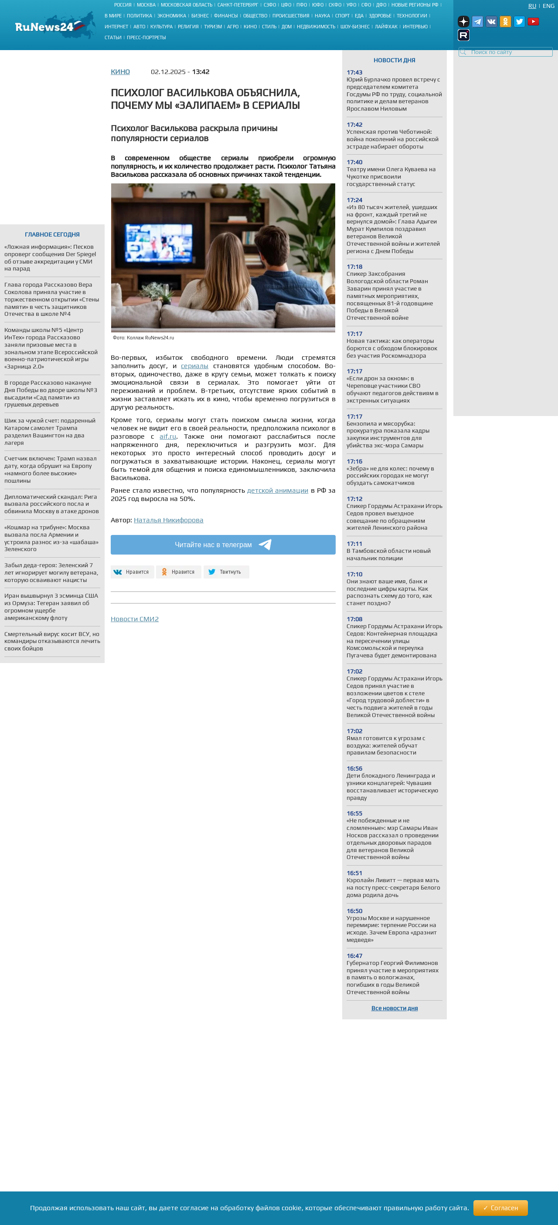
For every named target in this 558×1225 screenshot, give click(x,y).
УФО (351, 4)
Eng (549, 5)
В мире (113, 15)
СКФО (335, 4)
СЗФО (270, 4)
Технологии (412, 15)
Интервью (415, 26)
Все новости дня (394, 1008)
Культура (161, 26)
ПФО (301, 4)
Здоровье (380, 15)
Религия (188, 26)
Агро (232, 26)
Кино (250, 26)
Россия (123, 4)
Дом (287, 26)
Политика (139, 15)
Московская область (186, 4)
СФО (366, 4)
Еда (359, 15)
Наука (322, 15)
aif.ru (168, 436)
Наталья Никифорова (169, 520)
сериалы (194, 366)
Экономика (171, 15)
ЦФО (286, 4)
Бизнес (200, 15)
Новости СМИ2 (135, 619)
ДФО (381, 4)
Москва (146, 4)
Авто (139, 26)
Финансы (226, 15)
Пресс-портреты (146, 37)
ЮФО (317, 4)
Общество (255, 15)
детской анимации (277, 490)
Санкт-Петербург (238, 4)
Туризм (213, 26)
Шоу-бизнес (355, 26)
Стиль (269, 26)
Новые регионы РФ (415, 4)
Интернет (116, 26)
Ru (532, 5)
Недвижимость (316, 26)
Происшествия (291, 15)
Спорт (342, 15)
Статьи (113, 37)
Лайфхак (386, 26)
